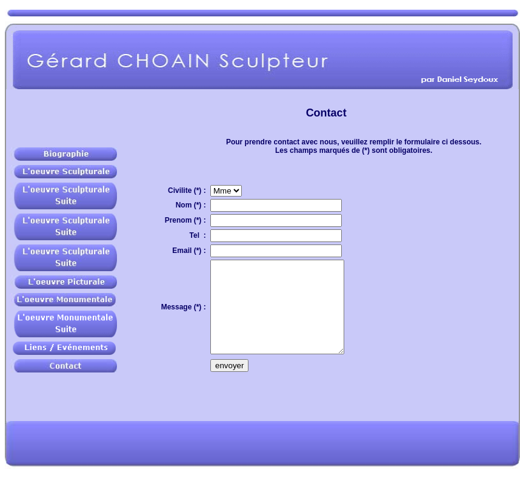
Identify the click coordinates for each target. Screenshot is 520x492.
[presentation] (302, 413)
